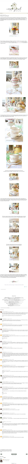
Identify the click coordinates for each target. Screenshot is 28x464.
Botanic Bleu (3, 421)
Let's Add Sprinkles (11, 300)
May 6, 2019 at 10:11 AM (9, 341)
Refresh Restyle (22, 298)
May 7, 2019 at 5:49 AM (12, 408)
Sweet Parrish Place (23, 299)
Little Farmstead (12, 297)
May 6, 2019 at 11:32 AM (12, 365)
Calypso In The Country (5, 375)
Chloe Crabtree (4, 341)
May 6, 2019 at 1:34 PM (7, 370)
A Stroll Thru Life (10, 299)
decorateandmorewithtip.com (5, 334)
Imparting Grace (16, 304)
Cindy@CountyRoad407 (5, 359)
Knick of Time (22, 300)
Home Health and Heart (17, 305)
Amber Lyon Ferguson (4, 311)
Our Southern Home (20, 42)
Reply (2, 316)
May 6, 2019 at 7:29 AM (10, 311)
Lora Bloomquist (4, 429)
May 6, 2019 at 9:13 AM (12, 334)
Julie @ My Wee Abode (5, 436)
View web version (14, 455)
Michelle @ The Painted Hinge (5, 365)
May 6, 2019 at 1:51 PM (11, 375)
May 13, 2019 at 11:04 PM (11, 436)
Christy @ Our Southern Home (5, 408)
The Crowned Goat (4, 396)
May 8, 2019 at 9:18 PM (9, 429)
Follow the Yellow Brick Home (4, 42)
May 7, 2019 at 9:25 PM (8, 421)
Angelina (3, 370)
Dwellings (22, 297)
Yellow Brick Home (19, 303)
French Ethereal (16, 301)
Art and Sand (3, 417)
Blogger (15, 463)
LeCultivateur (17, 302)
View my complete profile (6, 460)
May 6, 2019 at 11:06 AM (11, 359)
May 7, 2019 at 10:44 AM (8, 417)
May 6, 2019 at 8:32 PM (10, 396)
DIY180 (12, 298)
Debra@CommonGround (6, 459)
